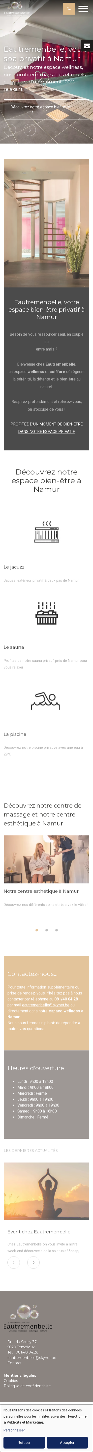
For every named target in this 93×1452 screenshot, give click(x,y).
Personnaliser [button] (14, 1430)
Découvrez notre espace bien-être (40, 109)
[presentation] (13, 1264)
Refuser (24, 1443)
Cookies (11, 1380)
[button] (37, 932)
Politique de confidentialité (27, 1386)
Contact (14, 1363)
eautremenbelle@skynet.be (45, 1007)
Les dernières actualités (31, 1152)
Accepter (67, 1443)
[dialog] (46, 1428)
